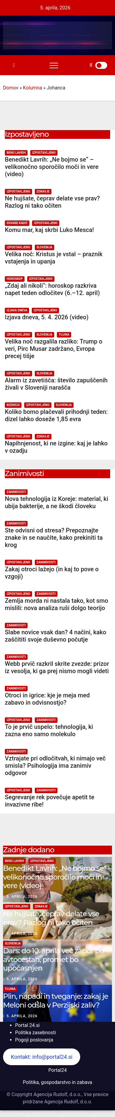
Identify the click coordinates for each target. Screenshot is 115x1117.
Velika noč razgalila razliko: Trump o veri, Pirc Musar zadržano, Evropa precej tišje (53, 349)
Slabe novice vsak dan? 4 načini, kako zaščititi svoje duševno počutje (55, 636)
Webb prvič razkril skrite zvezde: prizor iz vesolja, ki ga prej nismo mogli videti (57, 667)
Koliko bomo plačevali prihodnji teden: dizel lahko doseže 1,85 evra (56, 415)
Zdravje (43, 191)
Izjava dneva (17, 310)
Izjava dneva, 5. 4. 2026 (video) (46, 317)
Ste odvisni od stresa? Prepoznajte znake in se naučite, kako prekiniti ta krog (54, 537)
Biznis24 (13, 405)
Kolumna (32, 88)
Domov (10, 88)
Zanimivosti (16, 492)
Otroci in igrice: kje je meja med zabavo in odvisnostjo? (47, 699)
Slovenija (44, 247)
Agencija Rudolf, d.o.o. (67, 1102)
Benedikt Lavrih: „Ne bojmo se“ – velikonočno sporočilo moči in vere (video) (51, 167)
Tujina (64, 334)
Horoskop (15, 278)
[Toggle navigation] (54, 65)
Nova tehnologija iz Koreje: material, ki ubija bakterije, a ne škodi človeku (56, 502)
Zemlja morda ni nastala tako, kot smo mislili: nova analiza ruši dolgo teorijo (56, 604)
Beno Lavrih (16, 152)
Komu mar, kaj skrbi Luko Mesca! (49, 229)
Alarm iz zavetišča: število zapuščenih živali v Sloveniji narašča (56, 384)
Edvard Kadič (17, 223)
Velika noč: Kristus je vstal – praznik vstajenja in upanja (54, 257)
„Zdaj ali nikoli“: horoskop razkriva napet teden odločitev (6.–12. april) (52, 289)
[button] (91, 65)
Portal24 (57, 1070)
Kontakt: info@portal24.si (41, 1057)
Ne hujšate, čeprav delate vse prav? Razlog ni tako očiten (52, 202)
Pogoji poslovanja (34, 1040)
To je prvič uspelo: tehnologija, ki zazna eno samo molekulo (49, 730)
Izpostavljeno (44, 152)
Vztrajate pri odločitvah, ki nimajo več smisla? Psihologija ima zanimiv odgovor (55, 766)
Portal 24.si (27, 1025)
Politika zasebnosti (35, 1032)
